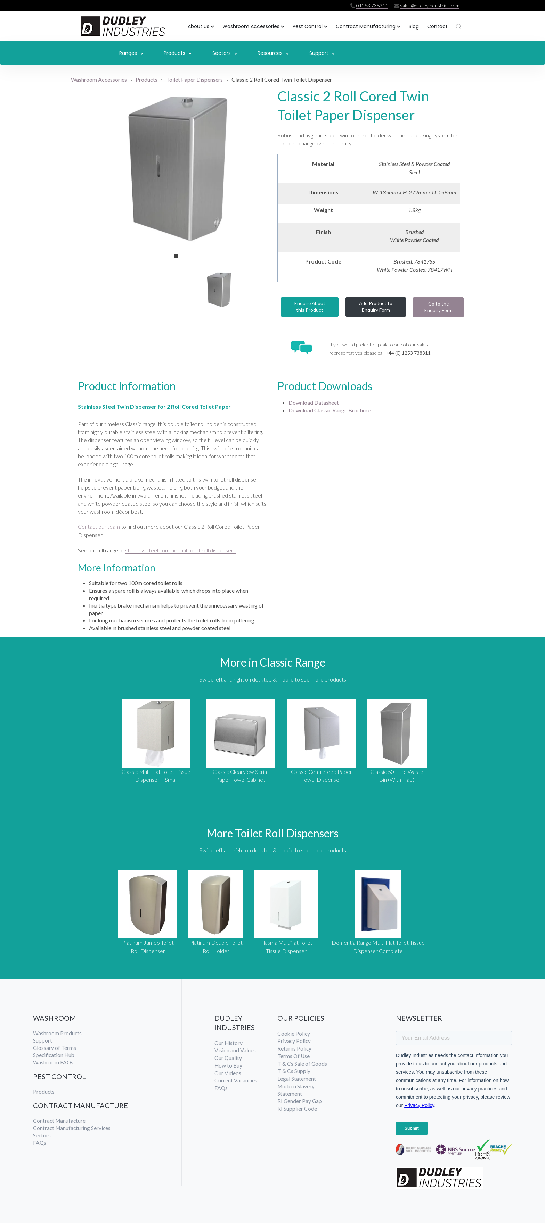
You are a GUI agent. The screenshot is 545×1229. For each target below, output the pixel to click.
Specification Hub (54, 1062)
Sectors (224, 52)
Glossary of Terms (54, 1054)
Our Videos (228, 1080)
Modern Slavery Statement (296, 1097)
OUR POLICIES (301, 1024)
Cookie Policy (294, 1039)
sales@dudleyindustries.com (428, 5)
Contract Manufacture (60, 1128)
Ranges (131, 52)
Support (322, 52)
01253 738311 (370, 5)
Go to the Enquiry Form (438, 307)
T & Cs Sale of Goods (302, 1070)
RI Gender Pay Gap (300, 1109)
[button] (201, 26)
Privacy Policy (294, 1047)
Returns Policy (294, 1055)
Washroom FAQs (53, 1069)
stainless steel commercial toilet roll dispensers (180, 554)
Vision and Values (235, 1056)
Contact (437, 25)
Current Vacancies (236, 1088)
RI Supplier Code (297, 1117)
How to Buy (228, 1072)
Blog (414, 25)
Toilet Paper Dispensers (194, 76)
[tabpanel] (176, 166)
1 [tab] (176, 253)
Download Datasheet (313, 404)
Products (178, 52)
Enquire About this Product (310, 306)
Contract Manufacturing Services (72, 1135)
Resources (273, 52)
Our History (228, 1049)
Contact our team (99, 531)
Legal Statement (296, 1086)
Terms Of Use (293, 1063)
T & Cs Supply (293, 1078)
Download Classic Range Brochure (329, 412)
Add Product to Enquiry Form (376, 306)
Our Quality (228, 1064)
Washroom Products (57, 1039)
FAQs (40, 1150)
